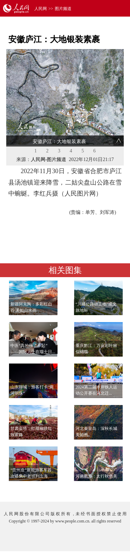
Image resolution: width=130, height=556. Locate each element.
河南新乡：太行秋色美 (96, 476)
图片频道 (63, 8)
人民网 (40, 8)
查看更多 (104, 489)
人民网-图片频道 (49, 159)
